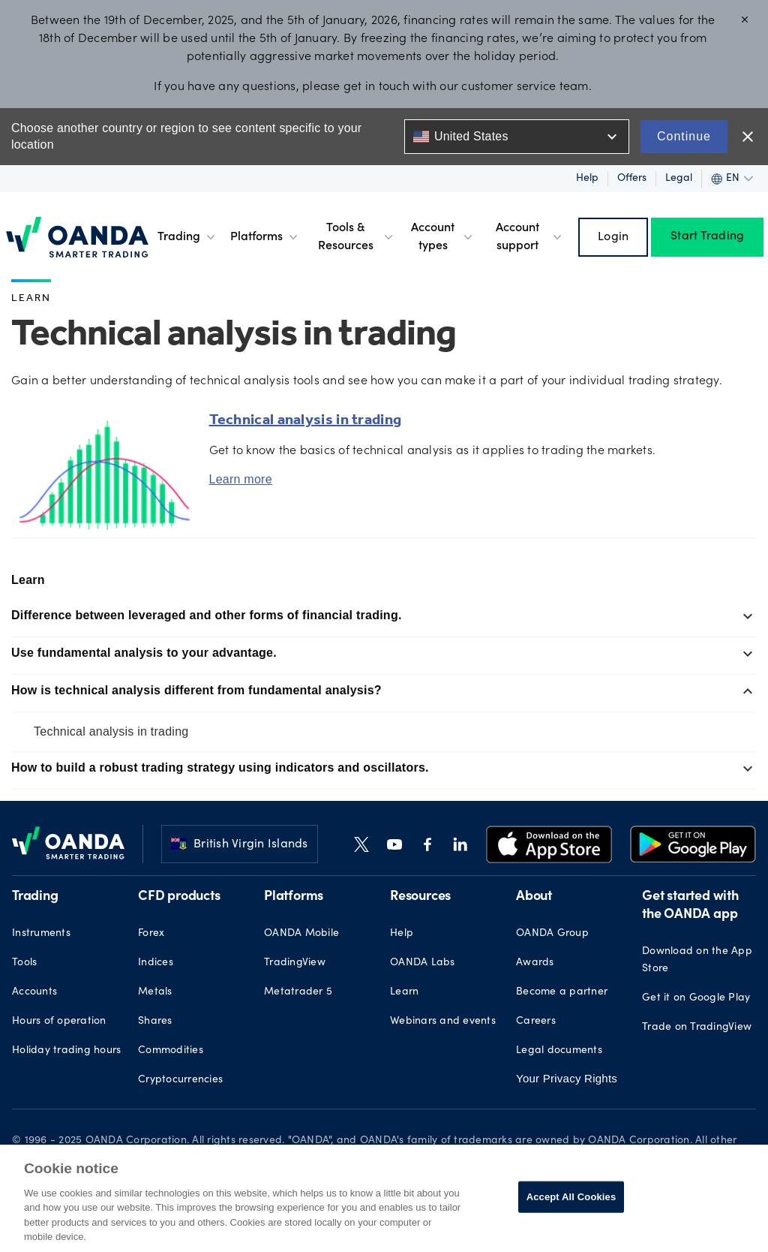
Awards (535, 963)
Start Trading (707, 237)
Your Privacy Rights (566, 1078)
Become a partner (562, 992)
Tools (24, 963)
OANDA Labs (422, 963)
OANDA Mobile (301, 933)
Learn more (240, 479)
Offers (631, 178)
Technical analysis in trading (111, 731)
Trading (188, 237)
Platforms (265, 237)
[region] (384, 1198)
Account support (529, 237)
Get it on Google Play (696, 998)
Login (613, 237)
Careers (536, 1021)
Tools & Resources (356, 237)
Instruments (41, 933)
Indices (155, 963)
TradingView (295, 963)
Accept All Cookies (571, 1196)
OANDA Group (552, 933)
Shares (155, 1021)
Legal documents (559, 1051)
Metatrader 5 (298, 992)
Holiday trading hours (66, 1051)
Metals (155, 992)
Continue (684, 136)
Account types (443, 237)
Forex (151, 933)
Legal (678, 178)
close (748, 137)
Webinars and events (443, 1021)
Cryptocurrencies (180, 1080)
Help (587, 178)
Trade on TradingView (697, 1027)
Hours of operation (59, 1021)
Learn (31, 299)
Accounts (34, 992)
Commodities (170, 1051)
